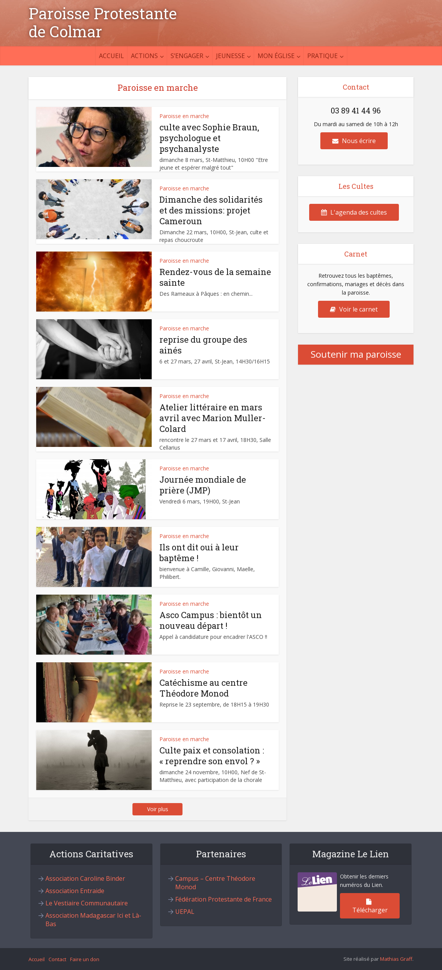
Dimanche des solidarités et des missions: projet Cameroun (211, 210)
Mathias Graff (396, 958)
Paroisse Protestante (102, 13)
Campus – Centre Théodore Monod (215, 882)
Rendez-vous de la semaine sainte (215, 277)
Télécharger (370, 906)
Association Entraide (74, 891)
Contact (57, 959)
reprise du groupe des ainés (203, 345)
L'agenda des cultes (354, 212)
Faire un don (84, 959)
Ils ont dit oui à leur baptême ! (199, 552)
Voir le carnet (354, 309)
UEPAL (184, 911)
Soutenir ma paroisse (356, 354)
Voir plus (157, 809)
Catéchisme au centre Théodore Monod (203, 688)
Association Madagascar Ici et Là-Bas (93, 919)
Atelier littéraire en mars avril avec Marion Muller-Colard (212, 418)
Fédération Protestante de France (223, 899)
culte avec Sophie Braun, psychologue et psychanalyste (209, 138)
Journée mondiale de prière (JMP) (202, 485)
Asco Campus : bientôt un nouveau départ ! (210, 620)
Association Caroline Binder (85, 878)
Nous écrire (354, 141)
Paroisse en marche (184, 116)
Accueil (111, 56)
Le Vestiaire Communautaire (86, 903)
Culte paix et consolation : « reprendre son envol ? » (211, 756)
